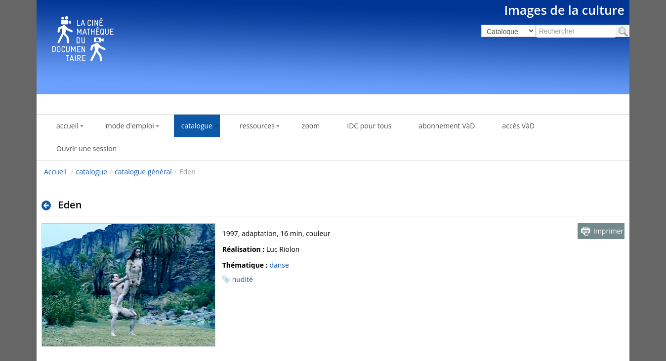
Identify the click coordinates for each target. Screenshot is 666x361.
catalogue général (143, 171)
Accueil (55, 171)
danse (279, 265)
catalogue (91, 171)
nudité (242, 279)
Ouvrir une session (86, 148)
